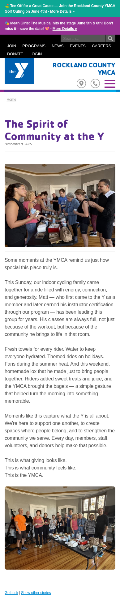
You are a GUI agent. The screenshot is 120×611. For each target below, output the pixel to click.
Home (11, 99)
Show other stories (36, 593)
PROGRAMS (33, 46)
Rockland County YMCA (84, 69)
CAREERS (101, 46)
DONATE (15, 54)
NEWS (57, 46)
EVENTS (78, 46)
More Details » (62, 11)
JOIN (11, 46)
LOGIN (36, 54)
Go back (11, 593)
